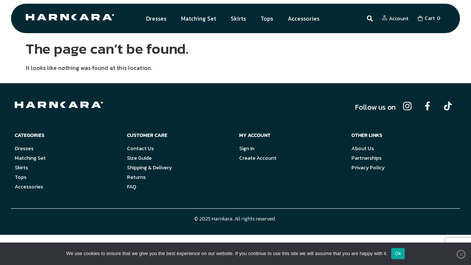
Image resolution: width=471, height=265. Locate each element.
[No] (461, 254)
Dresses (156, 18)
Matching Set (198, 18)
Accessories (303, 18)
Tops (267, 18)
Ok (398, 253)
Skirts (238, 18)
